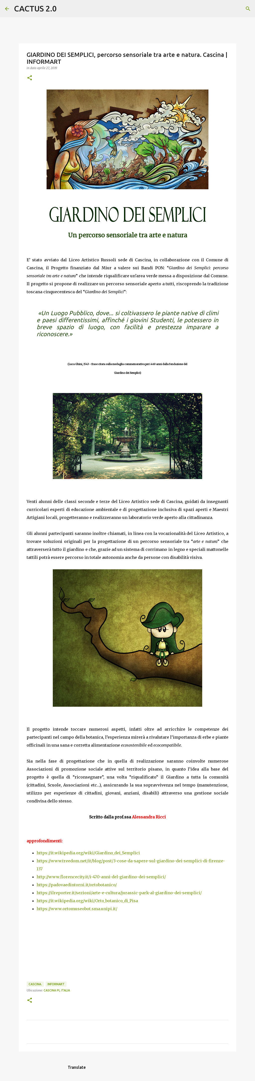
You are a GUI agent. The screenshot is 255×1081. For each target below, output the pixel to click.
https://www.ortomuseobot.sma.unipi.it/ (77, 908)
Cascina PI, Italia (57, 990)
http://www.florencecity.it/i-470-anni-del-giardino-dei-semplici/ (101, 876)
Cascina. (35, 984)
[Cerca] (64, 9)
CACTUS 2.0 (35, 8)
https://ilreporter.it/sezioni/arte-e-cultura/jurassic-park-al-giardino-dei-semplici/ (119, 892)
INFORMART (56, 984)
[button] (30, 78)
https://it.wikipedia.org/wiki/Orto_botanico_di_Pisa (87, 900)
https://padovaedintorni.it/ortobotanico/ (77, 884)
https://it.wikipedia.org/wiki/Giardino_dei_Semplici (88, 852)
